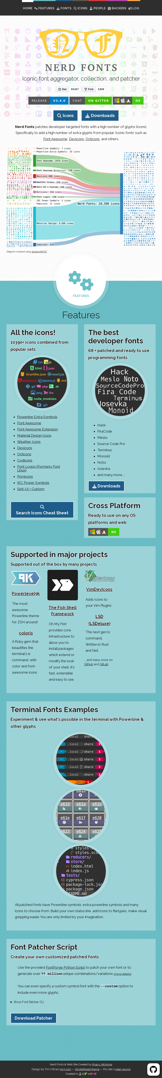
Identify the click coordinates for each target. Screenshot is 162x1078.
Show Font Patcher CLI (29, 1002)
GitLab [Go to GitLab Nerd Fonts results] (104, 664)
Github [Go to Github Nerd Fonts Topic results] (88, 664)
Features (44, 8)
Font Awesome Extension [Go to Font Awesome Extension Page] (37, 429)
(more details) (122, 974)
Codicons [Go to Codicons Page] (24, 460)
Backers (117, 8)
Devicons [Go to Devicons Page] (24, 448)
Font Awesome (55, 139)
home (27, 8)
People (97, 8)
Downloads (103, 115)
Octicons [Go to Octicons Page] (24, 454)
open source (123, 1069)
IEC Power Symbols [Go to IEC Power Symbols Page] (33, 483)
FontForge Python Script (65, 967)
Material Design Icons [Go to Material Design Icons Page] (34, 435)
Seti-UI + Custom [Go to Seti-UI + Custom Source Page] (30, 489)
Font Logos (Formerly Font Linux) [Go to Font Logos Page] (38, 468)
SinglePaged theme (87, 1069)
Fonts (64, 8)
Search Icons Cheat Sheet (42, 512)
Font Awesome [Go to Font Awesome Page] (29, 423)
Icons (80, 8)
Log (133, 8)
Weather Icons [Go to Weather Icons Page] (29, 442)
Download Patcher (33, 1018)
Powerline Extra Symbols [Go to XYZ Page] (37, 417)
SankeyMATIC (39, 251)
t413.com (65, 1069)
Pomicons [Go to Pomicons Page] (25, 476)
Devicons (76, 139)
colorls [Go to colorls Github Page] (26, 633)
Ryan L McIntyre (102, 1064)
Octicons (93, 139)
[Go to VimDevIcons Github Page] (99, 582)
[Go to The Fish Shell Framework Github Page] (62, 594)
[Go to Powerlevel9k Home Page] (26, 584)
